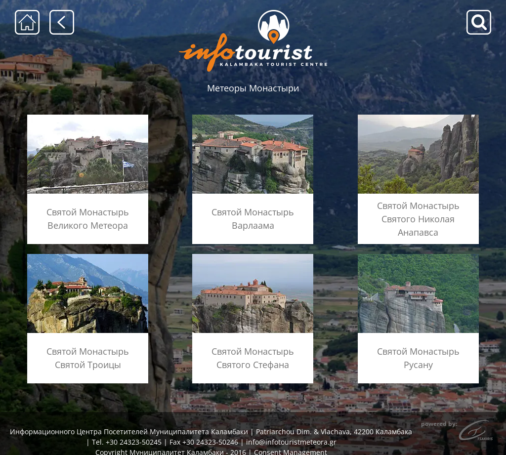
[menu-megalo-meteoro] (87, 118)
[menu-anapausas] (418, 118)
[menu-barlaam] (252, 118)
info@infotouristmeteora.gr (291, 442)
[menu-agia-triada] (87, 257)
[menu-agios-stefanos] (252, 257)
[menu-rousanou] (418, 257)
